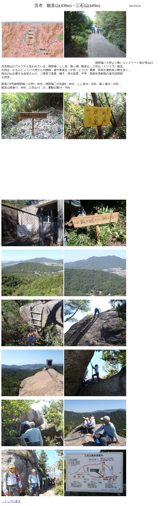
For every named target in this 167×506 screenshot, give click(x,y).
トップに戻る (11, 501)
